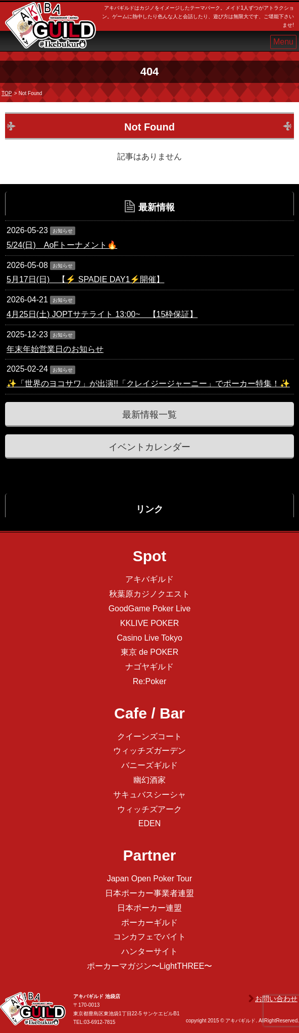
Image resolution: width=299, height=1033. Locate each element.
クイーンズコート (149, 736)
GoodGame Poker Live (150, 608)
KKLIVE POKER (149, 623)
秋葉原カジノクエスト (149, 594)
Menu (283, 41)
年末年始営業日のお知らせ (55, 349)
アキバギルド (149, 579)
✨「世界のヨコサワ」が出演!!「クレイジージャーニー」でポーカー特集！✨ (148, 383)
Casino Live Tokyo (149, 638)
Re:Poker (150, 681)
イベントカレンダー (149, 447)
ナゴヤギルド (149, 666)
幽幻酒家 (149, 780)
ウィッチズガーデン (149, 750)
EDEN (149, 823)
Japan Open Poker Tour (149, 878)
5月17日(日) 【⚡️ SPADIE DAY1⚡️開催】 (85, 279)
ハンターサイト (149, 951)
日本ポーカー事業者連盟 (149, 893)
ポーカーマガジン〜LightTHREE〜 (150, 966)
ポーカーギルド (149, 922)
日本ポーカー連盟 (149, 908)
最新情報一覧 (149, 415)
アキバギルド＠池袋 (50, 34)
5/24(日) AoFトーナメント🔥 (62, 245)
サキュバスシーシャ (149, 794)
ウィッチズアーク (149, 809)
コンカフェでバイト (149, 936)
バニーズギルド (149, 765)
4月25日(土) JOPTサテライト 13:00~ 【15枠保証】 (102, 314)
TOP (7, 93)
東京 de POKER (150, 652)
